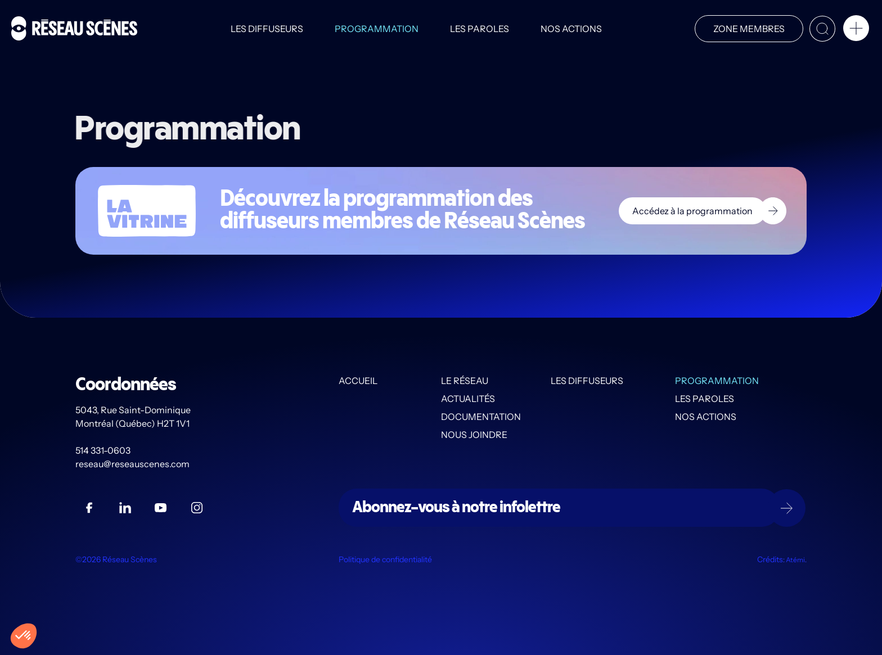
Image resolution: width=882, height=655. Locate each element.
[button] (856, 30)
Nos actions (571, 28)
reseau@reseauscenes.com (133, 463)
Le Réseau (464, 380)
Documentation (481, 416)
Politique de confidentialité (385, 559)
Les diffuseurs (267, 28)
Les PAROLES (479, 28)
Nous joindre (474, 434)
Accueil (358, 380)
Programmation (376, 28)
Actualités (468, 398)
